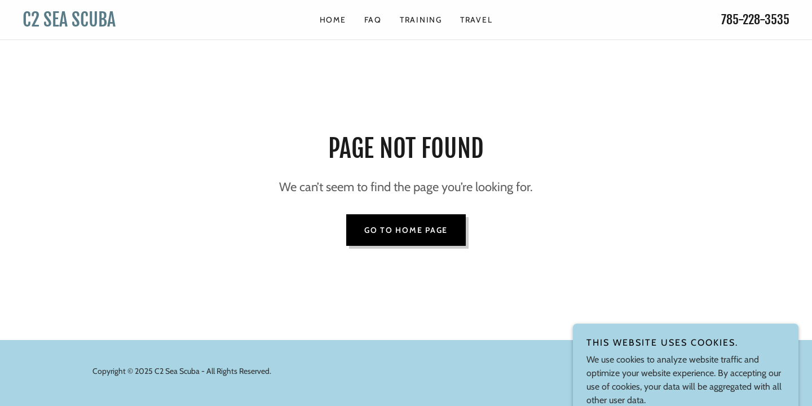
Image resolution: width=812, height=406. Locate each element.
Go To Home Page (406, 230)
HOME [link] (333, 20)
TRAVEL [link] (476, 20)
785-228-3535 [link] (755, 19)
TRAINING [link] (421, 20)
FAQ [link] (373, 20)
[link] (118, 23)
